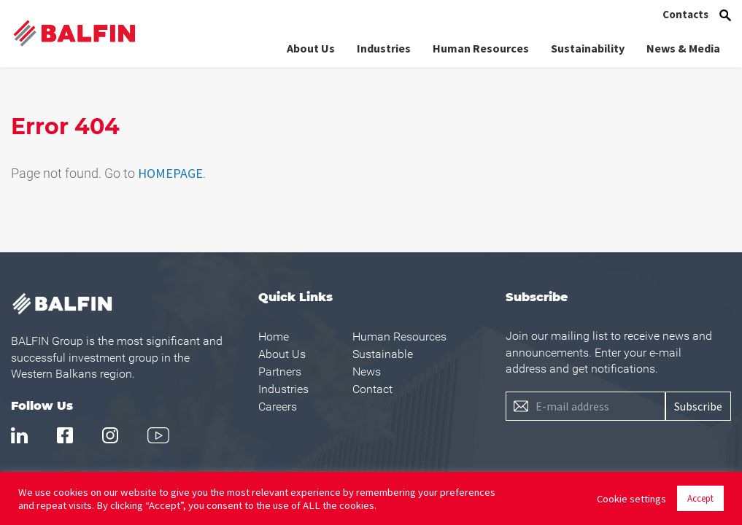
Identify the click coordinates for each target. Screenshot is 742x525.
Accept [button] (700, 498)
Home (273, 336)
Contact (372, 389)
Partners (279, 371)
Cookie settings (631, 498)
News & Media (683, 48)
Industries (384, 48)
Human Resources (481, 48)
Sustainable (382, 354)
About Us (311, 48)
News (366, 371)
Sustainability (588, 48)
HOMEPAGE (170, 173)
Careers (277, 406)
